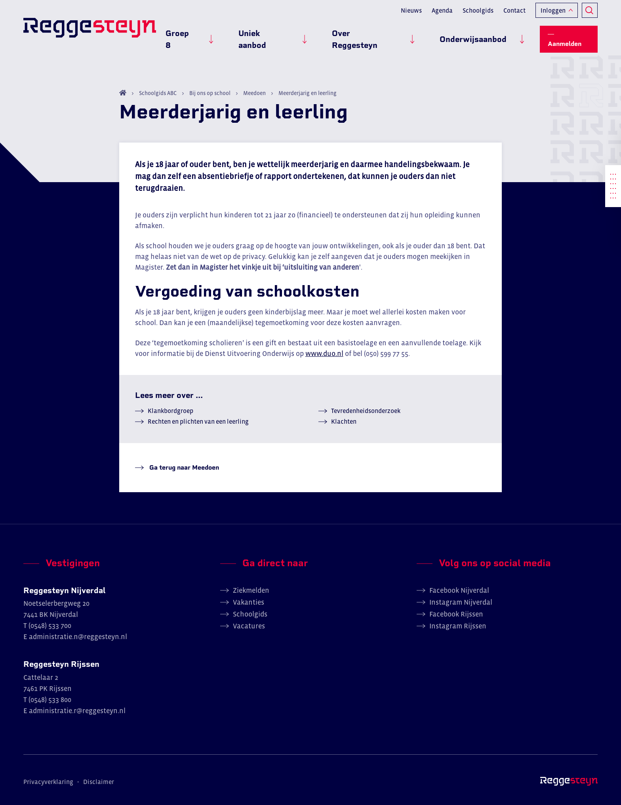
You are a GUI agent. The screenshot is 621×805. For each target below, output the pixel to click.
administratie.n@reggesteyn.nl (78, 637)
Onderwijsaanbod (482, 36)
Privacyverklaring (48, 781)
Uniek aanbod (309, 36)
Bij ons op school (210, 93)
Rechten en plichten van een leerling (198, 421)
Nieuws (411, 14)
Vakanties (248, 602)
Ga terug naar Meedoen (183, 467)
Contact (514, 14)
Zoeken (590, 14)
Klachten (343, 421)
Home (122, 92)
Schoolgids (478, 14)
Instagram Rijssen (457, 626)
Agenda (442, 14)
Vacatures (249, 626)
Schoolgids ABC (158, 93)
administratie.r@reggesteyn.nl (77, 711)
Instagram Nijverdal (460, 602)
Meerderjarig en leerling (307, 93)
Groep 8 (245, 36)
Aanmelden (573, 36)
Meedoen (254, 93)
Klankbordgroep (170, 410)
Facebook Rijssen (456, 614)
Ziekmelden (251, 590)
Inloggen (553, 14)
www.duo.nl (324, 354)
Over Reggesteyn (392, 36)
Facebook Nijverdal (459, 590)
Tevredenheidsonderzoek (365, 410)
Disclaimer (98, 781)
